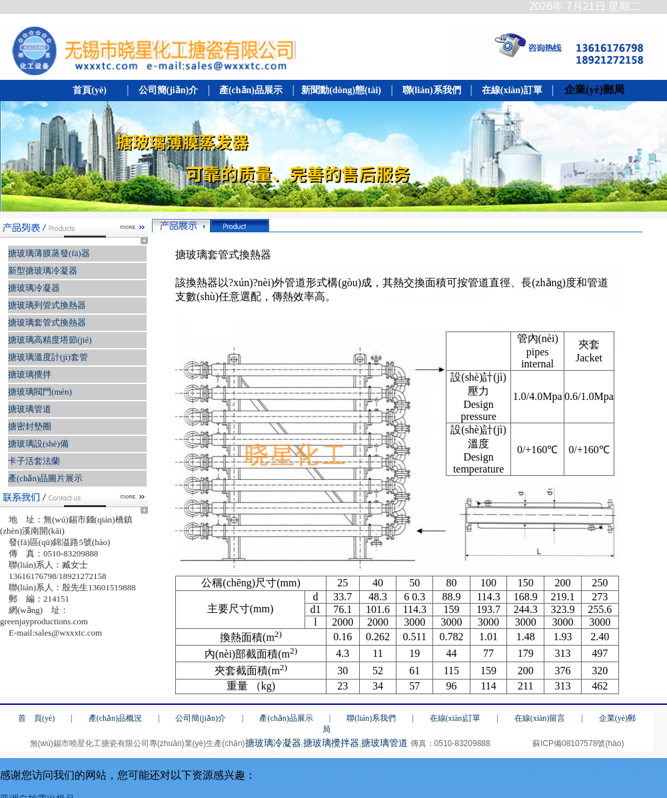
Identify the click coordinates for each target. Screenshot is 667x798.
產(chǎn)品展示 (250, 90)
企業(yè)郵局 (590, 89)
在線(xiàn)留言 (540, 718)
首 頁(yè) (36, 718)
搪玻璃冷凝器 (273, 742)
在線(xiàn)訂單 (512, 90)
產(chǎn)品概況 (115, 718)
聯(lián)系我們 (431, 90)
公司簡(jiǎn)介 (167, 90)
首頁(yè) (93, 90)
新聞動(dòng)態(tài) (341, 90)
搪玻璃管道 (384, 742)
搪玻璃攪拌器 (331, 742)
